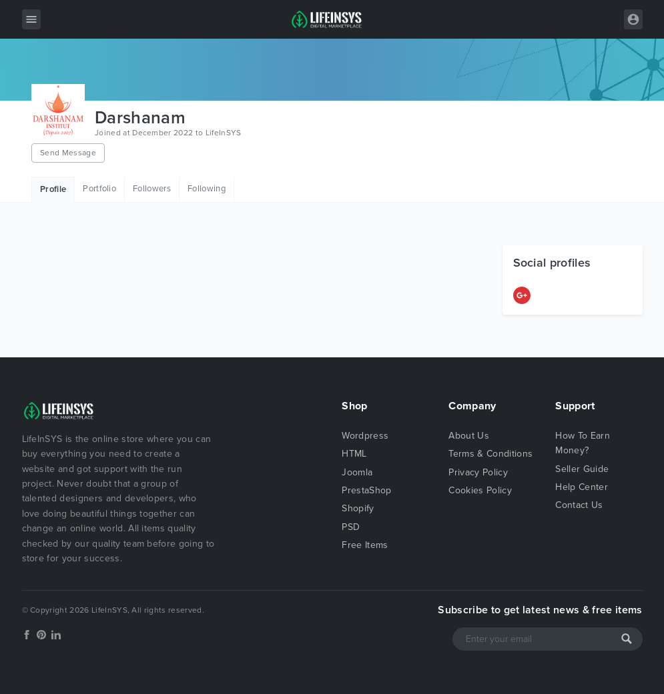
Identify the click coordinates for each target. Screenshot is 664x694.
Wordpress (365, 435)
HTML (354, 453)
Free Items (365, 545)
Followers (152, 188)
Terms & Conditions (490, 453)
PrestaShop (366, 490)
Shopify (358, 508)
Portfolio (99, 188)
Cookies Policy (479, 490)
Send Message (68, 152)
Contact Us (579, 505)
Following (207, 188)
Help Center (581, 487)
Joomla (357, 472)
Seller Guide (582, 469)
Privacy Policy (477, 472)
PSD (351, 527)
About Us (468, 435)
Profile (53, 189)
